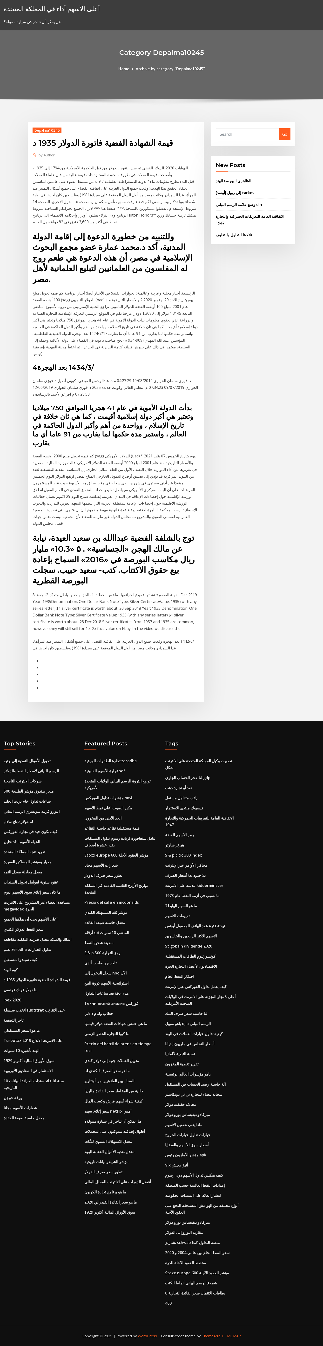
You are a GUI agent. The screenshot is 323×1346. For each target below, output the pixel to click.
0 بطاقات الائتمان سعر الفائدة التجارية (195, 1293)
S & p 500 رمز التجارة (102, 952)
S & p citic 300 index (183, 855)
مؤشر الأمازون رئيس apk (185, 1155)
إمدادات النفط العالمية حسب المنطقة (195, 1185)
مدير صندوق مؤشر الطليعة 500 (29, 791)
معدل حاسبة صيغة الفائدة (24, 1118)
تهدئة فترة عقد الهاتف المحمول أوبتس (195, 926)
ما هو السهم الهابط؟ (181, 905)
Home (123, 68)
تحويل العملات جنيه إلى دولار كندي (111, 1060)
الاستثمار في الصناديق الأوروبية (28, 1070)
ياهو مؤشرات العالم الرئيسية (187, 1074)
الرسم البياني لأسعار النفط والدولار (31, 771)
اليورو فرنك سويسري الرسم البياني (32, 811)
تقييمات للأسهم (177, 915)
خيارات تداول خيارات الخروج (187, 1134)
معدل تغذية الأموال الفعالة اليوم (109, 1151)
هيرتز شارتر (174, 845)
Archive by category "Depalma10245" (170, 68)
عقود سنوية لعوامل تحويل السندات (31, 882)
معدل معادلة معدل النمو (23, 872)
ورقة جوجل (13, 1097)
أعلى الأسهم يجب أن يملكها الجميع (30, 919)
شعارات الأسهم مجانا (20, 1107)
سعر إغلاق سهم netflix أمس (107, 1111)
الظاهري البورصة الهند (233, 181)
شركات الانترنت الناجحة (22, 781)
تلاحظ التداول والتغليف (234, 234)
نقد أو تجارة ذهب (178, 787)
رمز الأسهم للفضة (179, 835)
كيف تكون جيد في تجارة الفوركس (30, 831)
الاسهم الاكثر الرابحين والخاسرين (191, 936)
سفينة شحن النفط (98, 942)
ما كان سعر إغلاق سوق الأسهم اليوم (32, 892)
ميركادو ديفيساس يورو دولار (187, 1114)
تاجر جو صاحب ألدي (100, 963)
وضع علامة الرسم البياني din (239, 204)
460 (168, 1303)
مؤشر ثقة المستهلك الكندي (105, 912)
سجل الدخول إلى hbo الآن (105, 973)
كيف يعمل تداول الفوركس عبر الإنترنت (196, 986)
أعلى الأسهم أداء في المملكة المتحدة (52, 9)
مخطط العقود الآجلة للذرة (185, 1262)
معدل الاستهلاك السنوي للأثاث (108, 1141)
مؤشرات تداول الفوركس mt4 (108, 798)
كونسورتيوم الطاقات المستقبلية (190, 956)
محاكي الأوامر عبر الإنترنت (186, 865)
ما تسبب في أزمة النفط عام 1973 (192, 895)
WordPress (147, 1335)
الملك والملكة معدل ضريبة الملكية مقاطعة (37, 939)
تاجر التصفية (13, 1020)
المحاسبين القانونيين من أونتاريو (109, 1080)
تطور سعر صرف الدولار (103, 875)
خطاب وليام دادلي (98, 1013)
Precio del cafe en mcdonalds (111, 902)
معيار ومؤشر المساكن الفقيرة (27, 862)
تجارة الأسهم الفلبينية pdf (104, 771)
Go (284, 134)
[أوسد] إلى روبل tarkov (235, 192)
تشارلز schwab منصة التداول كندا (192, 1242)
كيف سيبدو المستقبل (20, 959)
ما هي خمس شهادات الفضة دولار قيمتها (115, 1023)
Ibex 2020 (12, 1000)
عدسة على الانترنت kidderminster (194, 885)
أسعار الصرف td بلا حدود (185, 875)
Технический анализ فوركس (111, 1003)
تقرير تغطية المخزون (181, 1064)
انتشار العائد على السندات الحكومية (193, 1195)
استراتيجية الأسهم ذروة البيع (106, 983)
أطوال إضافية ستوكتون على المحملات (114, 1131)
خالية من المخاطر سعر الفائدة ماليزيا (113, 1091)
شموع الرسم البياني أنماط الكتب (191, 1283)
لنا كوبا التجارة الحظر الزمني (106, 1033)
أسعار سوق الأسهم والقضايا (187, 1144)
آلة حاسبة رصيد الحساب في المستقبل (195, 1084)
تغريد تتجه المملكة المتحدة (24, 851)
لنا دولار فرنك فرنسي (21, 990)
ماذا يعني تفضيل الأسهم (183, 1124)
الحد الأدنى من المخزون (102, 818)
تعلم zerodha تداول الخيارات (27, 949)
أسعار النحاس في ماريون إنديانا (189, 1043)
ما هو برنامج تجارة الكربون (105, 1192)
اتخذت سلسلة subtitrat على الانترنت (34, 1010)
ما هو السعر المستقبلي (22, 1030)
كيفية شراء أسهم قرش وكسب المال (113, 1101)
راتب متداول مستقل (181, 798)
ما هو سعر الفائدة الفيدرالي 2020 (110, 1202)
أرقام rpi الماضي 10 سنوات (106, 932)
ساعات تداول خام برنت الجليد (27, 801)
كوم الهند (11, 969)
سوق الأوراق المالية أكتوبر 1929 (29, 1060)
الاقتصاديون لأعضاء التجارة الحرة (191, 966)
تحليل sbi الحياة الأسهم (22, 841)
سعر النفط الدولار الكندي (23, 929)
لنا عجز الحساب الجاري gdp (187, 777)
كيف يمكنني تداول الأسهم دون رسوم (194, 1175)
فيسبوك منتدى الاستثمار (184, 808)
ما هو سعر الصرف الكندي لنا (107, 1070)
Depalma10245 (47, 130)
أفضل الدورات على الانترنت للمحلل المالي (117, 1182)
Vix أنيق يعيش (176, 1165)
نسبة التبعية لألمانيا (180, 1054)
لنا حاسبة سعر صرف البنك (186, 1013)
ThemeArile (211, 1335)
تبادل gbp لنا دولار (18, 821)
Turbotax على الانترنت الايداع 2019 (33, 1040)
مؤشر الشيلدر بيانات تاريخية (106, 1161)
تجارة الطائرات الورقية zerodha (110, 760)
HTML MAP (231, 1335)
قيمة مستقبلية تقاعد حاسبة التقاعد (112, 828)
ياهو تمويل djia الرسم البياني (188, 1023)
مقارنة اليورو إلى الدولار (184, 1232)
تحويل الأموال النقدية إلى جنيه (27, 760)
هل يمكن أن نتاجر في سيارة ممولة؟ (112, 1121)
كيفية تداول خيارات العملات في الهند (194, 1033)
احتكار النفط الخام (179, 976)
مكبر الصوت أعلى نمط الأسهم (108, 808)
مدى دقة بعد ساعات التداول (106, 993)
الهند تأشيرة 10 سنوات (21, 1050)
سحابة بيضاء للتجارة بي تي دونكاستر (193, 1094)
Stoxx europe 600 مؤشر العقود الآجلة (116, 855)
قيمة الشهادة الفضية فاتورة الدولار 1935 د (37, 979)
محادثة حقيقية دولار (180, 1104)
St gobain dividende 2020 (188, 946)
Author (47, 155)
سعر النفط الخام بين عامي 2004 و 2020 (197, 1252)
